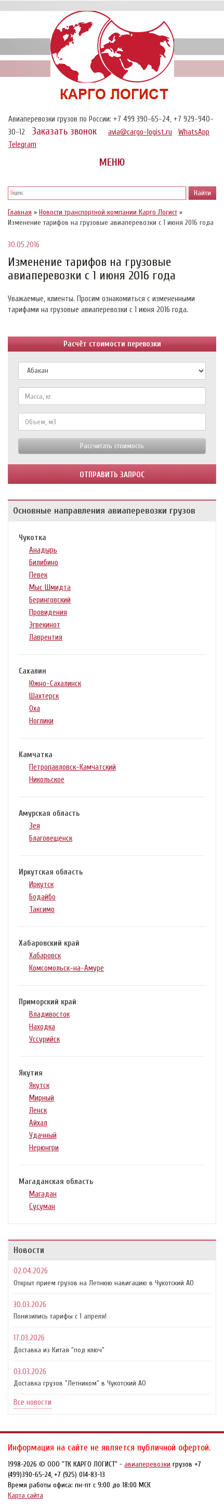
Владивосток (49, 1014)
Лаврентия (45, 637)
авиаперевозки (147, 1464)
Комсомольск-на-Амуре (66, 968)
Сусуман (42, 1206)
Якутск (39, 1085)
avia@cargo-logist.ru (140, 132)
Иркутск (41, 884)
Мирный (41, 1098)
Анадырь (43, 550)
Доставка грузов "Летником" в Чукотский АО (80, 1383)
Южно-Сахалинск (55, 683)
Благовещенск (50, 838)
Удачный (43, 1135)
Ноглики (41, 721)
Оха (34, 708)
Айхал (38, 1123)
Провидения (48, 612)
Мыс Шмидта (50, 587)
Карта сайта (25, 1495)
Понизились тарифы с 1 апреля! (60, 1316)
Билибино (43, 562)
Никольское (46, 779)
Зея (34, 826)
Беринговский (50, 600)
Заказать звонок (64, 131)
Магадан (43, 1194)
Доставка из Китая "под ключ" (59, 1350)
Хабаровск (45, 955)
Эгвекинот (44, 625)
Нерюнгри (44, 1148)
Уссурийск (44, 1039)
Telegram (22, 144)
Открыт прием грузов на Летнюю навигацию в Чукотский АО (104, 1283)
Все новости (32, 1402)
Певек (38, 575)
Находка (42, 1027)
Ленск (38, 1110)
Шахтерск (44, 696)
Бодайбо (42, 897)
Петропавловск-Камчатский (72, 767)
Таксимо (42, 909)
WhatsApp (193, 132)
